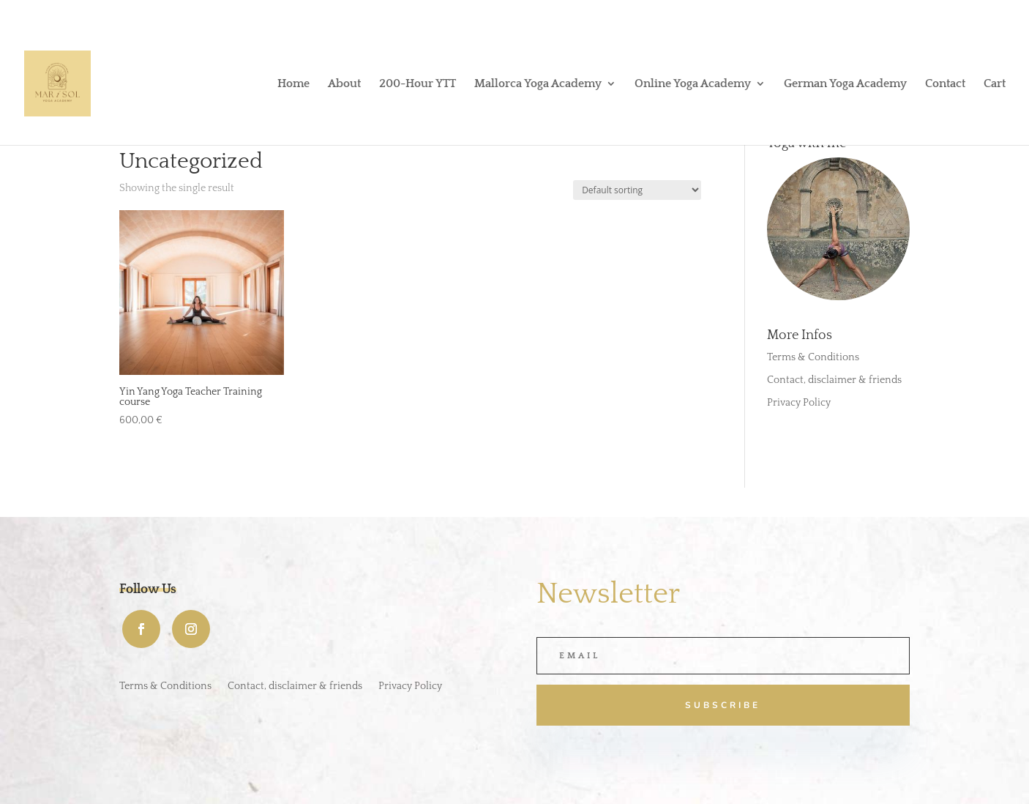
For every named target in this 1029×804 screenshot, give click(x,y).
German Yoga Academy (845, 84)
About (344, 84)
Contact (945, 84)
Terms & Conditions (813, 357)
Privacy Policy (799, 403)
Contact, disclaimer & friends (834, 380)
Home (293, 84)
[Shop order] (637, 190)
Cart (995, 84)
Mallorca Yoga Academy (538, 84)
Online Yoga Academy (693, 84)
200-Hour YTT (417, 84)
